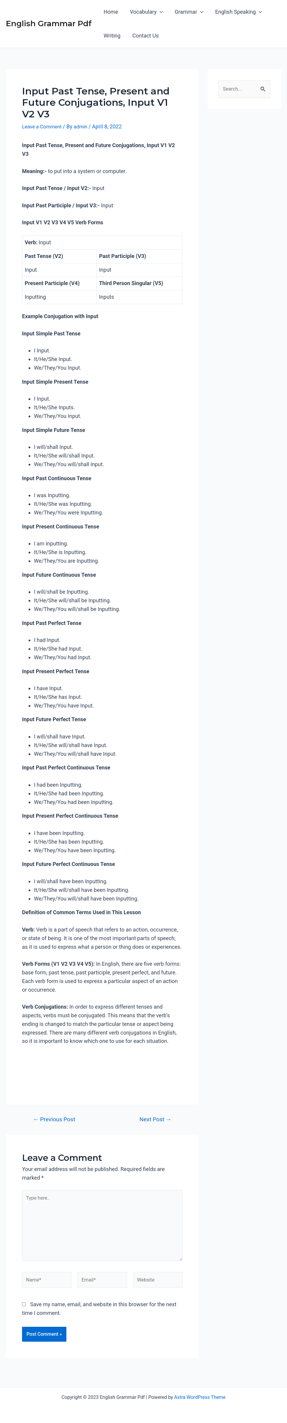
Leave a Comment (43, 126)
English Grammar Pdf (49, 23)
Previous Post (54, 1119)
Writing (111, 35)
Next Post (155, 1119)
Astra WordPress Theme (199, 1397)
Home (110, 12)
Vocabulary (144, 12)
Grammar (186, 12)
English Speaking (234, 12)
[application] (158, 12)
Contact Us (144, 35)
